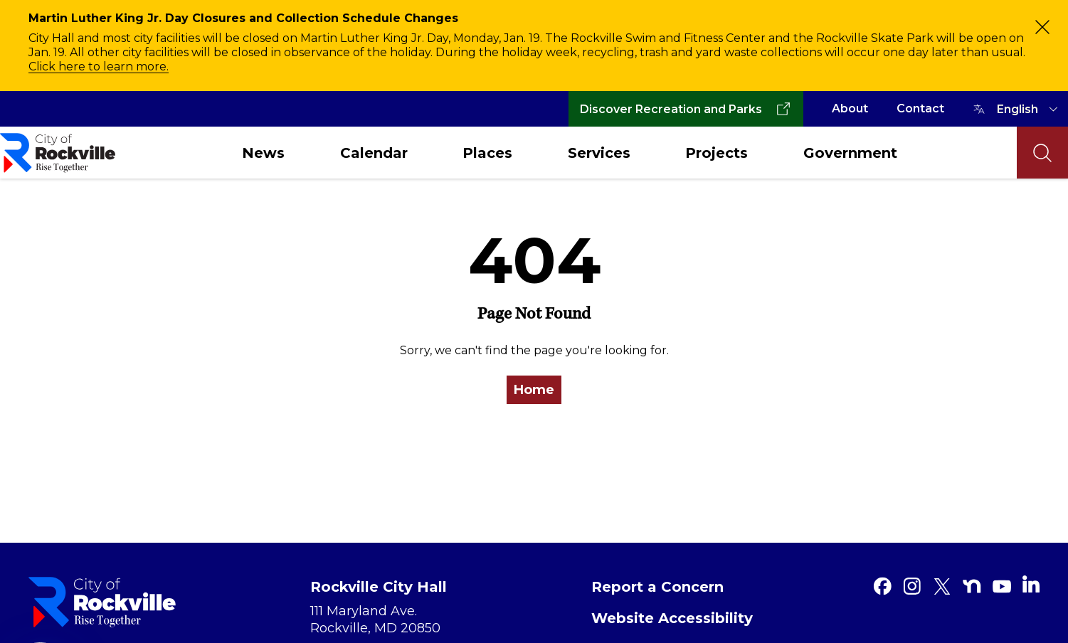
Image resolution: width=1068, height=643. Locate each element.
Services (599, 152)
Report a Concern (657, 586)
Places (487, 152)
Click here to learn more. (98, 66)
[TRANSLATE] (1029, 109)
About (850, 108)
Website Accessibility (672, 618)
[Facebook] (882, 586)
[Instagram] (912, 586)
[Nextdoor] (972, 586)
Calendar (374, 152)
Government (850, 152)
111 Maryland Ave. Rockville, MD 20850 (375, 619)
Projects (716, 152)
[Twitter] (942, 586)
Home (534, 390)
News (263, 152)
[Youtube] (1002, 586)
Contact (920, 108)
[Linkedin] (1031, 583)
